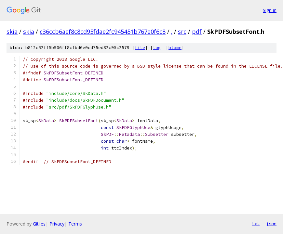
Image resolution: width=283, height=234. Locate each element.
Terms (75, 224)
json (271, 224)
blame (175, 47)
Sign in (269, 10)
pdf (197, 31)
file (140, 47)
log (157, 47)
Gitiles (39, 224)
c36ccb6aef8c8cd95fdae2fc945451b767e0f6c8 (103, 31)
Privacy (56, 224)
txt (256, 224)
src (182, 31)
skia (12, 31)
